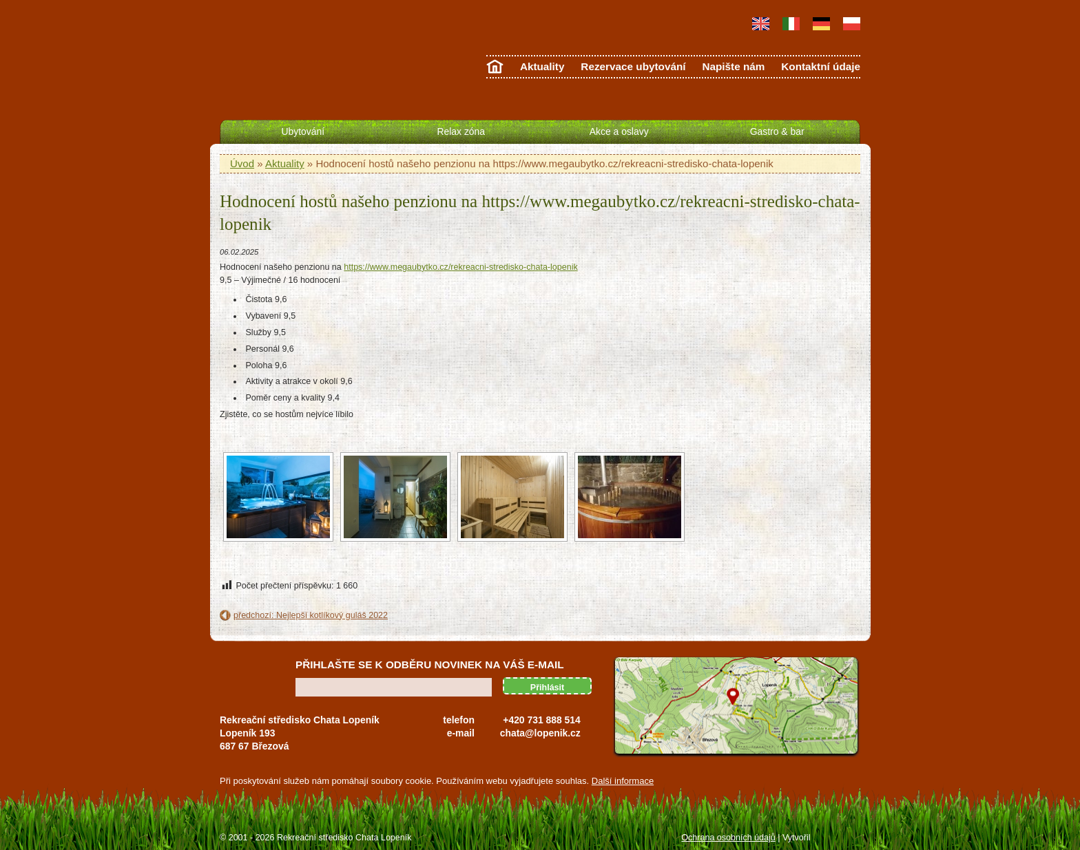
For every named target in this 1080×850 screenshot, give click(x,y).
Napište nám (733, 66)
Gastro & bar (777, 131)
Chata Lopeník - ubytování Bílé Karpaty (279, 57)
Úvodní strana (494, 69)
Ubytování (303, 131)
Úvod (242, 163)
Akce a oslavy (619, 131)
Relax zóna (461, 131)
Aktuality (542, 66)
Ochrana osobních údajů (728, 837)
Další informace (623, 781)
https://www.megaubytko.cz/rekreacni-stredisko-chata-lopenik (460, 267)
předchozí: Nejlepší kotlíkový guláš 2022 (310, 615)
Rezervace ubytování (633, 66)
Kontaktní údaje (820, 66)
